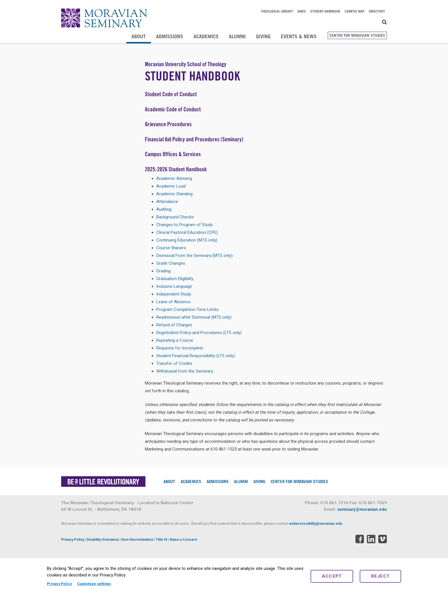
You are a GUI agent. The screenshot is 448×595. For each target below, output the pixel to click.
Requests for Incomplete (179, 348)
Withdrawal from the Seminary (184, 371)
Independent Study (173, 294)
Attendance (167, 201)
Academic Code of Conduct (173, 109)
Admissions (169, 36)
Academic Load (171, 186)
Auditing (163, 209)
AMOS (301, 11)
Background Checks (175, 217)
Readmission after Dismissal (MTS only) (193, 317)
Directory (377, 11)
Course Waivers (171, 247)
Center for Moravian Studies (357, 35)
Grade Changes (170, 263)
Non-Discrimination (137, 540)
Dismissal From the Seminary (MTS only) (194, 255)
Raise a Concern (183, 540)
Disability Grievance (103, 540)
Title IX (161, 540)
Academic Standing (174, 193)
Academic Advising (174, 178)
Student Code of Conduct (171, 94)
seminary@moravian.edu (362, 509)
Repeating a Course (174, 340)
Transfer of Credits (174, 363)
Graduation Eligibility (174, 278)
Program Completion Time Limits (187, 309)
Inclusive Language (174, 286)
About (138, 36)
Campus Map (355, 11)
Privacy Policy (59, 584)
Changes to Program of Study (184, 224)
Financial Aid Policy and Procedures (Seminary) (194, 139)
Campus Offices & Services (173, 154)
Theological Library (277, 11)
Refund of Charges (174, 324)
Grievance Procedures (168, 124)
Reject (380, 576)
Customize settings (94, 584)
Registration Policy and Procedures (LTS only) (199, 332)
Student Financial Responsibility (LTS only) (195, 355)
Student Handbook (325, 11)
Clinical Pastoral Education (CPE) (187, 232)
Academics (206, 36)
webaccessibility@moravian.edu (315, 524)
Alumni (237, 36)
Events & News (299, 36)
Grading (163, 271)
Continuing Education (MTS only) (186, 240)
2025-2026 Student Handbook (176, 169)
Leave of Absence (173, 301)
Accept (332, 576)
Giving (263, 36)
